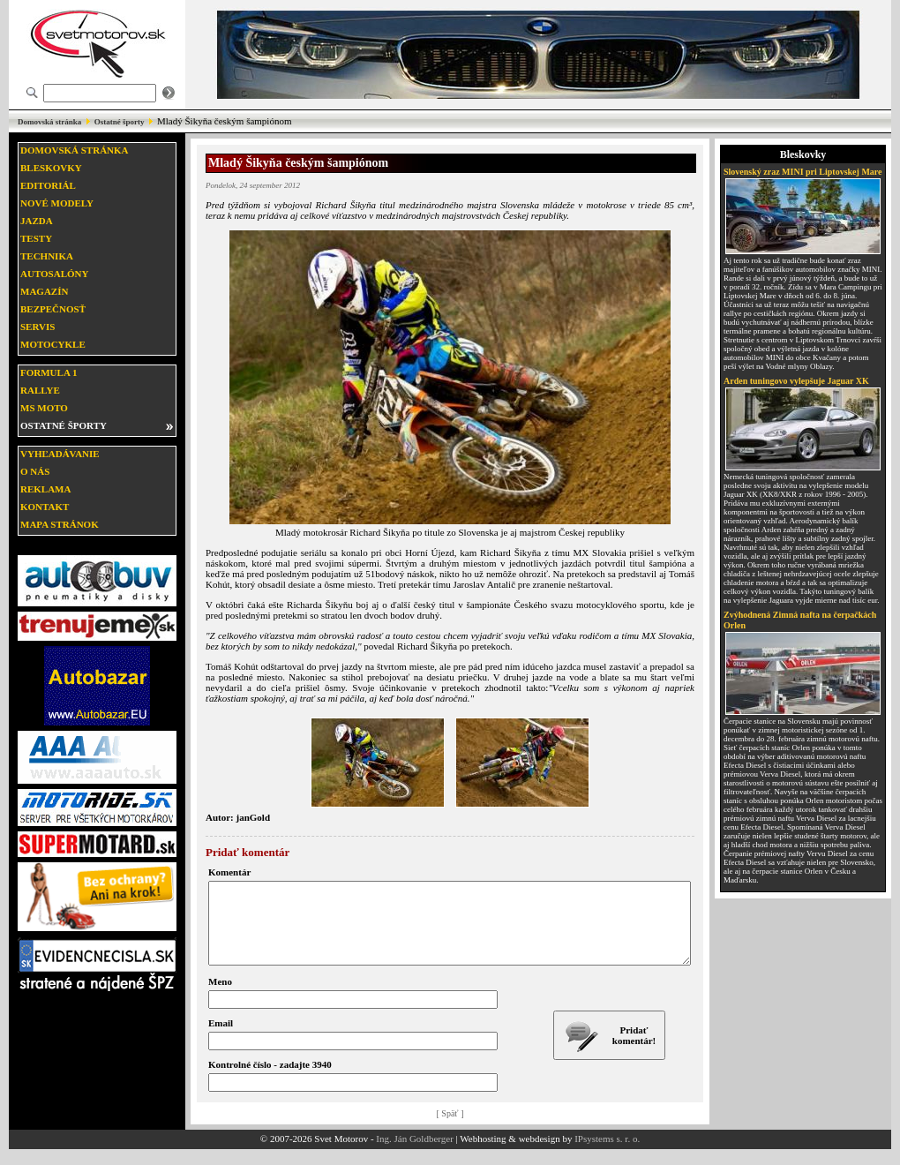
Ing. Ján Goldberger (414, 1154)
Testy (36, 238)
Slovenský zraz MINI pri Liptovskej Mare (803, 172)
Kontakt (44, 506)
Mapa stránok (59, 524)
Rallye (40, 390)
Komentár (229, 872)
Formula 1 (48, 372)
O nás (34, 471)
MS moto (44, 407)
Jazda (36, 220)
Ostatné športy (119, 121)
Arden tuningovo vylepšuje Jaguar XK (796, 381)
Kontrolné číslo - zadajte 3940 (270, 1080)
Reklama (45, 489)
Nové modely (57, 203)
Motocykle (53, 344)
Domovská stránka (49, 121)
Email (220, 1038)
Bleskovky (51, 167)
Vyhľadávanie (60, 453)
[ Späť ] (450, 1129)
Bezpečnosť (53, 309)
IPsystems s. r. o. (607, 1154)
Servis (37, 326)
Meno (220, 997)
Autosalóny (54, 273)
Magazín (44, 291)
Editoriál (48, 185)
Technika (46, 256)
